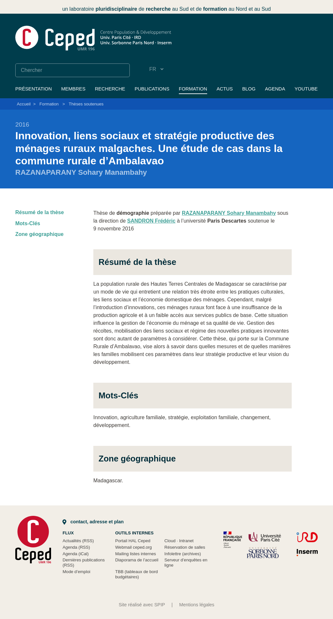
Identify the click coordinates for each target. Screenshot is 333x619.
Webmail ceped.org (133, 547)
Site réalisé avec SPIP (142, 604)
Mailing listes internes (135, 553)
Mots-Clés (27, 223)
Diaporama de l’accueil (136, 559)
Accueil (24, 104)
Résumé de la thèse (39, 212)
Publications (152, 88)
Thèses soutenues (86, 104)
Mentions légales (196, 604)
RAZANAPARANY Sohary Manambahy (229, 213)
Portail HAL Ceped (132, 540)
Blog (249, 88)
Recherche (110, 88)
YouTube (306, 88)
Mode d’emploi (76, 571)
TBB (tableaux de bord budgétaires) (136, 574)
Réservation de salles (185, 547)
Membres (73, 88)
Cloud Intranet (179, 540)
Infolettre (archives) (183, 553)
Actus (225, 88)
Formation (193, 88)
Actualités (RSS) (78, 540)
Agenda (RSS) (76, 547)
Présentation (33, 88)
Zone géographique (39, 234)
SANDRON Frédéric (151, 221)
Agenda (275, 88)
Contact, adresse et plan (93, 521)
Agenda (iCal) (75, 553)
